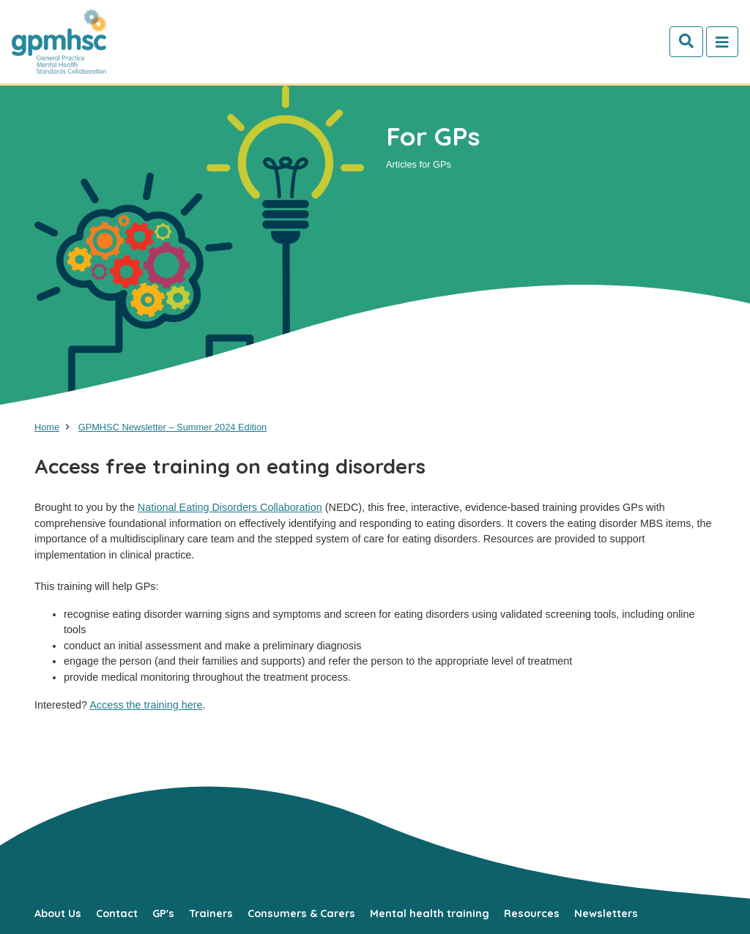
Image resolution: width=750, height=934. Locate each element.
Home (46, 427)
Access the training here (145, 705)
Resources (532, 913)
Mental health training (429, 913)
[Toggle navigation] (722, 41)
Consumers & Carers (301, 913)
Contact (117, 913)
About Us (57, 913)
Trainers (211, 913)
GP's (163, 913)
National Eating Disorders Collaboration (230, 507)
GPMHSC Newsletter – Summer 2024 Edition (172, 427)
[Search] (686, 41)
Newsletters (606, 913)
